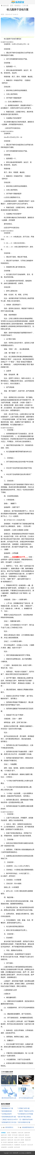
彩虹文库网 (17, 1140)
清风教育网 (4, 1147)
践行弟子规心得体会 (24, 1116)
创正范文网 (17, 1147)
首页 (11, 5)
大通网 (15, 1137)
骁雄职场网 (10, 1142)
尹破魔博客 (14, 1132)
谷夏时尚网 (27, 1132)
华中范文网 (14, 1135)
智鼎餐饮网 (17, 1144)
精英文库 (27, 1135)
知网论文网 (21, 1135)
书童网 (9, 1135)
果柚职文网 (28, 1140)
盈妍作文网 (4, 1135)
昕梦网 (15, 1142)
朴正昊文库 (23, 1144)
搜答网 (22, 1140)
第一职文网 (4, 1142)
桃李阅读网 (4, 1137)
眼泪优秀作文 (9, 1127)
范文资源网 (28, 1137)
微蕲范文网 (10, 1140)
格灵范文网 (10, 1137)
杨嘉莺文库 (4, 1140)
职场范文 (18, 5)
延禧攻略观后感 (7, 1111)
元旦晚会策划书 (7, 1114)
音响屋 (8, 1132)
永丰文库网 (21, 1142)
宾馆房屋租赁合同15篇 (9, 1116)
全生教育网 (10, 1147)
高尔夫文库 (30, 1144)
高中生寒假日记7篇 (24, 1122)
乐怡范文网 (15, 1153)
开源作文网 (20, 1132)
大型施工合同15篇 (23, 1108)
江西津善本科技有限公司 (7, 1144)
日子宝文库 (21, 1137)
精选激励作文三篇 (7, 1108)
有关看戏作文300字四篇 (25, 1114)
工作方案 (25, 5)
